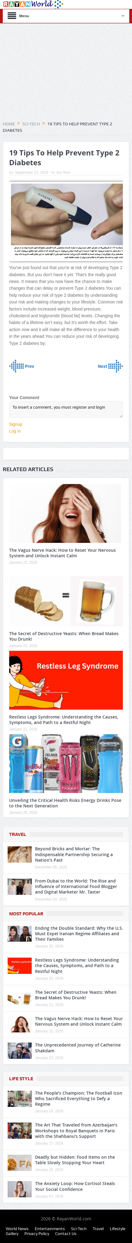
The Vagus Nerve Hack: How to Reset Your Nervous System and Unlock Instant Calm (62, 553)
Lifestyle (117, 1228)
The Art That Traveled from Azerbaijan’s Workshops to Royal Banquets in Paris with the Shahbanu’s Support (76, 1130)
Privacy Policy (36, 1233)
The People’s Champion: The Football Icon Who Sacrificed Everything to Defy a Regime (78, 1098)
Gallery (12, 1233)
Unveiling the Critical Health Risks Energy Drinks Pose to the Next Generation (65, 803)
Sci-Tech (63, 172)
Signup (16, 424)
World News (17, 1228)
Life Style (21, 1078)
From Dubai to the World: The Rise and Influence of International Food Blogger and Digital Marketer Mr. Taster (76, 886)
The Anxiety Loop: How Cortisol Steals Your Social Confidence (75, 1186)
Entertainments (50, 1228)
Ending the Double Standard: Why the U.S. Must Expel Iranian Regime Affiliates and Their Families (79, 933)
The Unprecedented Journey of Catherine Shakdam (78, 1047)
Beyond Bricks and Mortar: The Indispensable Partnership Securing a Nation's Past (74, 854)
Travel (17, 834)
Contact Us (66, 1233)
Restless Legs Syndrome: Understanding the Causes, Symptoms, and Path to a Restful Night (63, 719)
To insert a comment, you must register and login (66, 409)
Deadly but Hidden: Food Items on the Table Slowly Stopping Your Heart (75, 1159)
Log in (15, 431)
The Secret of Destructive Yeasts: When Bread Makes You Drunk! (64, 636)
